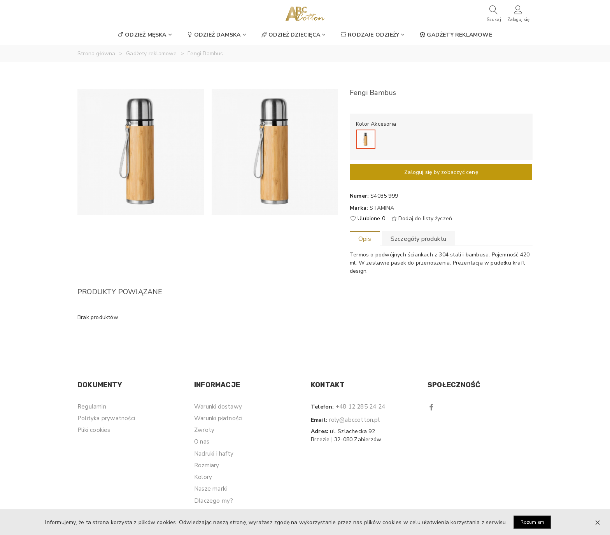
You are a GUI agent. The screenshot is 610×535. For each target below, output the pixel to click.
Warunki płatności (218, 418)
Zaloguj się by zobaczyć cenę (441, 172)
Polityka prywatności (106, 418)
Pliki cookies (93, 430)
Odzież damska (214, 35)
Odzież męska (142, 35)
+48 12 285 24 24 (360, 406)
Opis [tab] (364, 239)
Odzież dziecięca (290, 35)
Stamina (382, 208)
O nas (201, 442)
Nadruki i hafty (213, 454)
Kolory (203, 477)
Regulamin (91, 406)
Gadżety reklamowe (456, 35)
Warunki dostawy (218, 406)
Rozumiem (533, 522)
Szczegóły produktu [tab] (419, 239)
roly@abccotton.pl (354, 420)
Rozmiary (206, 465)
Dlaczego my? (213, 501)
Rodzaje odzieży (370, 35)
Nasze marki (210, 489)
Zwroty (204, 430)
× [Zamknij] (597, 522)
